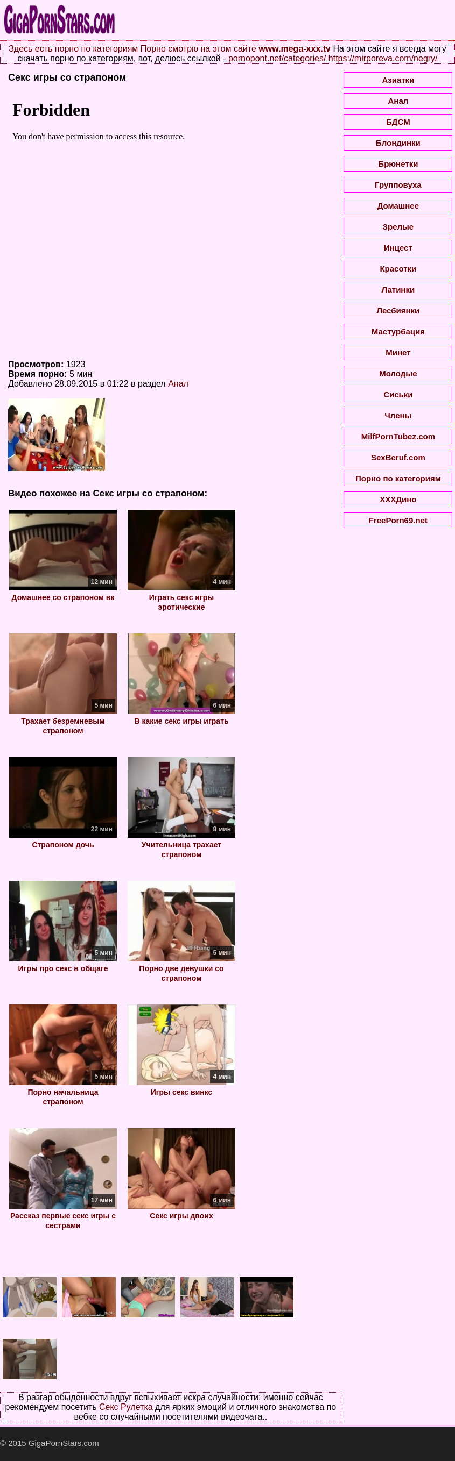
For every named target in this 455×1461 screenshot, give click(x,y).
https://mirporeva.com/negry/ (383, 58)
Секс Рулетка (126, 1407)
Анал (178, 383)
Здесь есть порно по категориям (73, 48)
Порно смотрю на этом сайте (198, 48)
